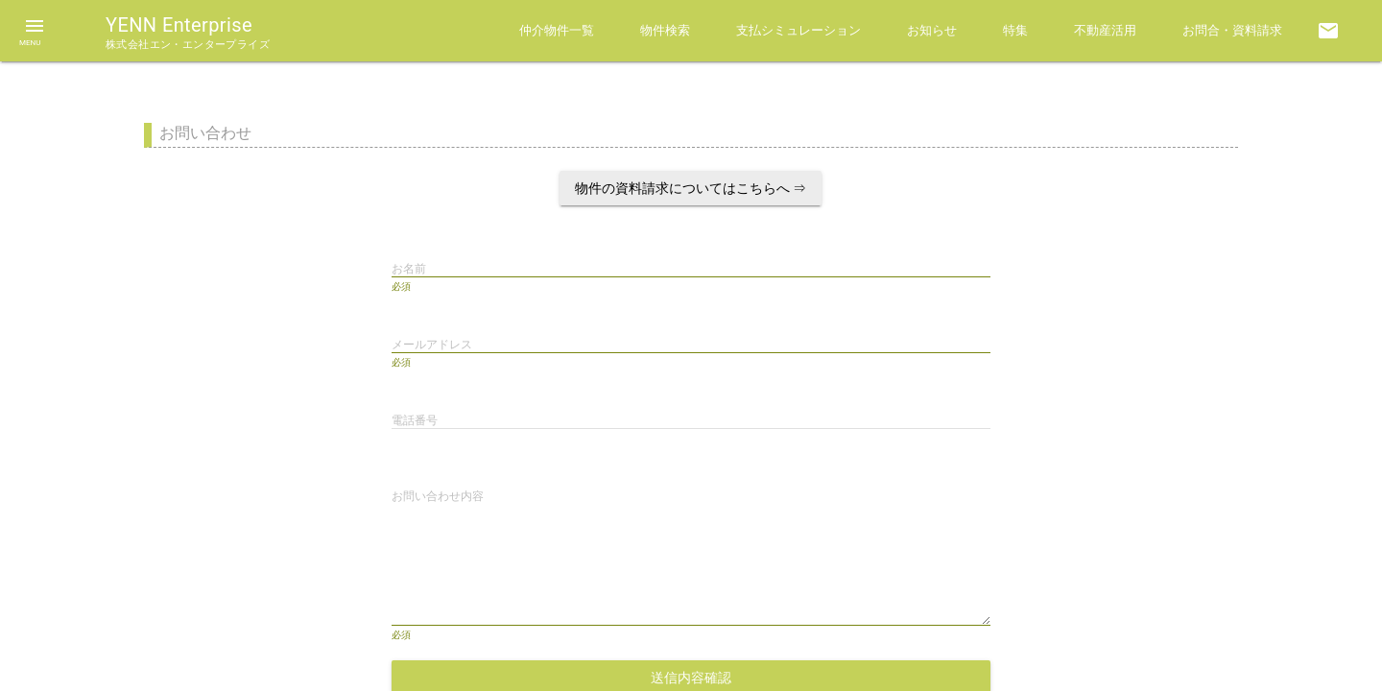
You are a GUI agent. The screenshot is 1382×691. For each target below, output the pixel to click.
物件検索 (665, 30)
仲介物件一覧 (556, 30)
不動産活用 (1105, 30)
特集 (1015, 30)
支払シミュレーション (798, 30)
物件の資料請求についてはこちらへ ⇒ (691, 188)
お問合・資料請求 (1232, 30)
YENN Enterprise (188, 31)
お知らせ (932, 30)
